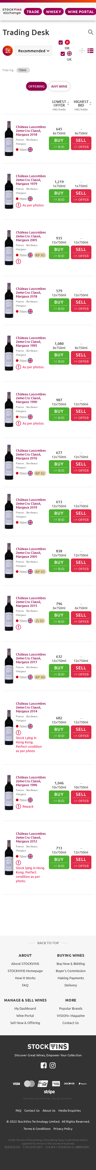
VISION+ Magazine (71, 1015)
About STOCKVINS (25, 963)
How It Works (25, 978)
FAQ (25, 985)
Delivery (71, 985)
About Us (48, 1110)
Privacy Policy (63, 1128)
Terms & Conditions (37, 1128)
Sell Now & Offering (25, 1022)
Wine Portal (25, 1015)
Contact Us (70, 1022)
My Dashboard (25, 1008)
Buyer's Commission (71, 970)
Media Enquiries (69, 1110)
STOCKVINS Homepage (25, 970)
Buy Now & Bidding (71, 963)
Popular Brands (70, 1008)
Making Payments (71, 978)
